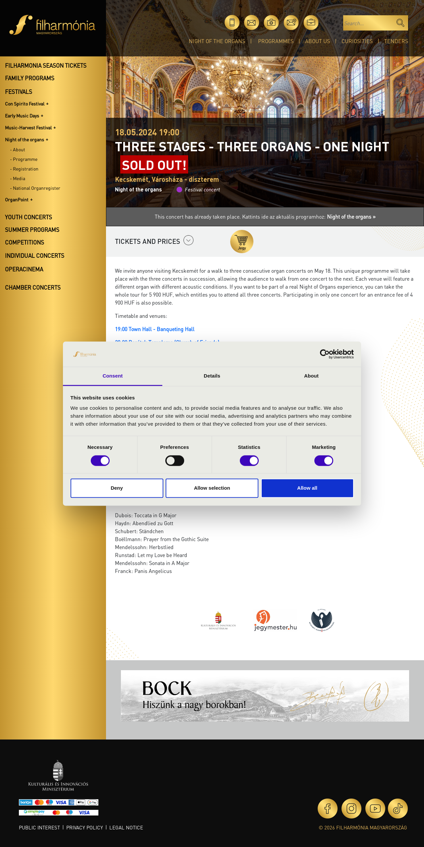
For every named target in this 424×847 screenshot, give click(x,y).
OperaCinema (24, 269)
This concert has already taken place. (198, 216)
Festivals (18, 91)
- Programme (23, 159)
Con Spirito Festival (24, 103)
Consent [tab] (113, 376)
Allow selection (212, 488)
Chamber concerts (33, 287)
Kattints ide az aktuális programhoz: (309, 216)
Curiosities (357, 40)
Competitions (24, 242)
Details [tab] (212, 376)
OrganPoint (16, 199)
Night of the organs (217, 40)
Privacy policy (84, 827)
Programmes (275, 40)
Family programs (29, 78)
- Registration (24, 169)
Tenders (396, 40)
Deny (117, 488)
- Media (17, 178)
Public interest (39, 827)
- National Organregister (35, 188)
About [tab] (311, 376)
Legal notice (126, 827)
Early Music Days (22, 115)
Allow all (307, 488)
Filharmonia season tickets (45, 65)
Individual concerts (34, 255)
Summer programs (32, 229)
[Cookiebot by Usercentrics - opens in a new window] (325, 354)
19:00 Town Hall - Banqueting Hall (154, 328)
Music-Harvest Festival (28, 127)
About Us (317, 40)
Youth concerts (28, 217)
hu (331, 22)
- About (17, 149)
